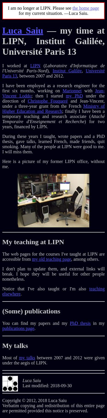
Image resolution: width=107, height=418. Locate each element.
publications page (18, 328)
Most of (10, 357)
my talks (27, 357)
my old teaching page (51, 259)
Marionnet (72, 90)
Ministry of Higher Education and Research (53, 109)
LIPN (35, 65)
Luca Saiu (22, 30)
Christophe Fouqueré (48, 101)
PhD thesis (80, 323)
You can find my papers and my (36, 323)
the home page (85, 8)
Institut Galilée (67, 70)
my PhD (74, 95)
